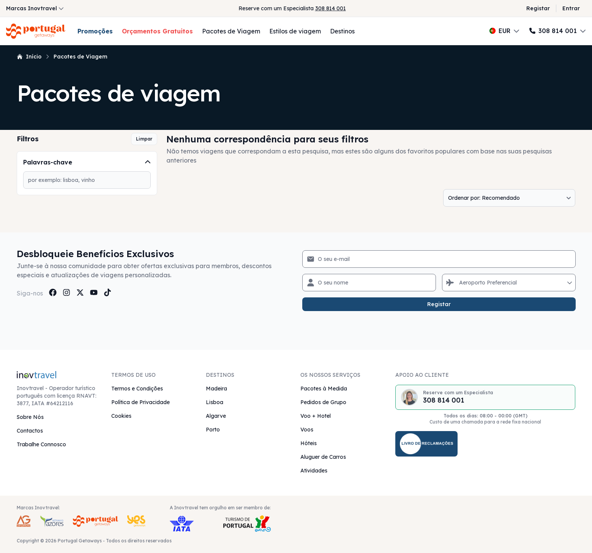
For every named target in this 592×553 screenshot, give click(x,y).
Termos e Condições (137, 388)
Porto (213, 429)
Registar (538, 8)
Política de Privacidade (140, 402)
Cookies (121, 415)
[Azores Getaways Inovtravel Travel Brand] (51, 521)
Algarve (216, 415)
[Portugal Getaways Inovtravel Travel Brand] (95, 521)
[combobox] (460, 282)
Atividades (313, 470)
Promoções (95, 31)
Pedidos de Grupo (323, 402)
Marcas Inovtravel (35, 8)
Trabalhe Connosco (41, 444)
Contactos (30, 430)
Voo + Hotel (315, 415)
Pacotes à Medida (323, 388)
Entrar (571, 8)
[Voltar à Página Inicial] (35, 31)
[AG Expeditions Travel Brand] (23, 521)
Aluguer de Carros (323, 456)
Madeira (216, 388)
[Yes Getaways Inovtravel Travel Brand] (136, 521)
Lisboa (214, 402)
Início (29, 56)
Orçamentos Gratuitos (157, 31)
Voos (306, 429)
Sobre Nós (30, 417)
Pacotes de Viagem (231, 31)
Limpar (144, 139)
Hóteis (308, 443)
